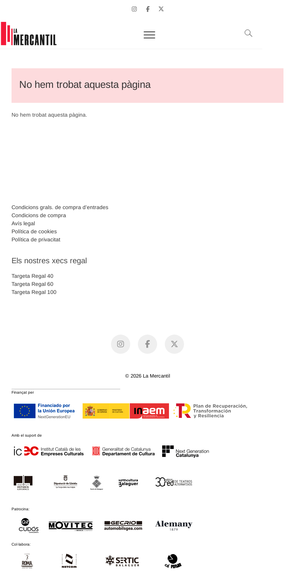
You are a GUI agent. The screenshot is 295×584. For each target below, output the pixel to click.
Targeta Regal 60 (32, 284)
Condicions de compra (39, 215)
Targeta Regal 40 (32, 276)
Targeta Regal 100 (34, 292)
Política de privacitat (36, 239)
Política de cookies (34, 231)
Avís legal (23, 223)
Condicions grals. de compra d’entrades (60, 207)
